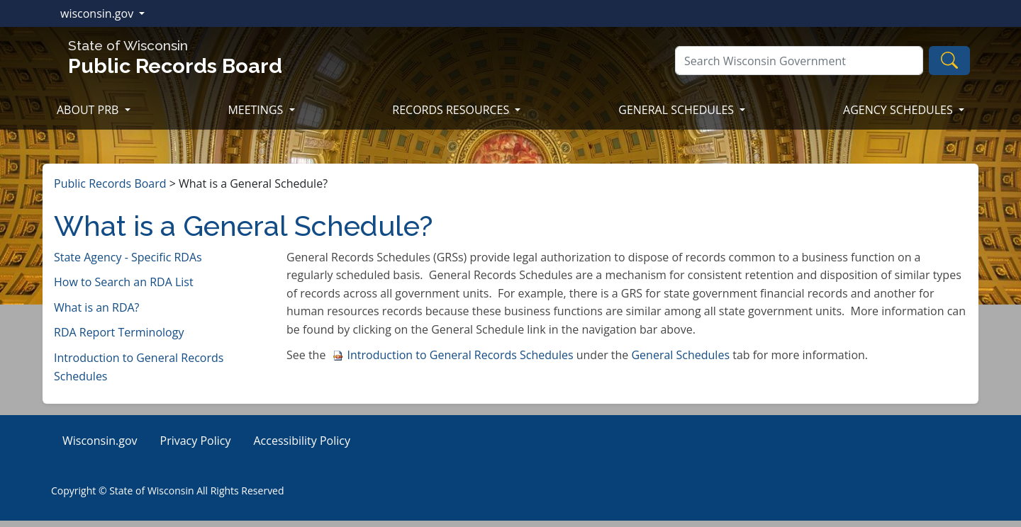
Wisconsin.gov (100, 440)
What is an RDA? (97, 307)
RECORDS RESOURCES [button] (452, 110)
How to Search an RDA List (124, 282)
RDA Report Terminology (119, 332)
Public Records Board (110, 183)
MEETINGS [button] (257, 110)
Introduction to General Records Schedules (453, 355)
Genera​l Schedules (680, 355)
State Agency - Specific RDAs (128, 257)
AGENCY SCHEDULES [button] (899, 110)
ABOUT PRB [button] (89, 110)
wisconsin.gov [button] (98, 13)
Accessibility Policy (301, 440)
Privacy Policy (195, 440)
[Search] (799, 60)
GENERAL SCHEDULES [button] (677, 110)
